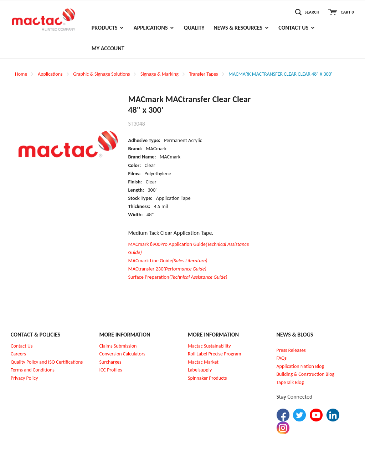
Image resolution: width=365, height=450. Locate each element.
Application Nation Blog (300, 366)
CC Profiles (111, 370)
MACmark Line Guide (167, 260)
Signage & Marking (159, 74)
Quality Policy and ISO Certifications (47, 362)
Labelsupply (200, 370)
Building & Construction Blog (306, 374)
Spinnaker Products (207, 378)
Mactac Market (203, 362)
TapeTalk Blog (290, 382)
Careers (18, 354)
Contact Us (22, 346)
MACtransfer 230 (167, 269)
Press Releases (291, 350)
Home (21, 74)
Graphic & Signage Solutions (101, 74)
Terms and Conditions (33, 370)
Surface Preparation (177, 277)
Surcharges (110, 362)
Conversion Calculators (122, 354)
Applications (50, 74)
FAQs (282, 358)
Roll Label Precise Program (214, 354)
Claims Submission (118, 346)
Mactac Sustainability (209, 346)
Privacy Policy (24, 378)
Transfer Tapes (203, 74)
